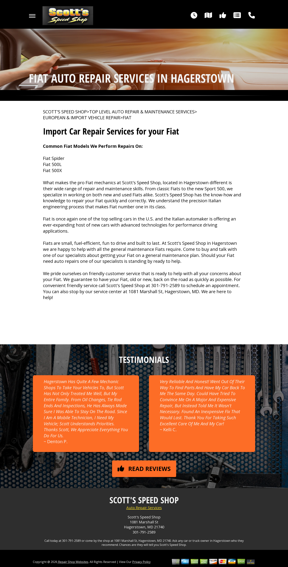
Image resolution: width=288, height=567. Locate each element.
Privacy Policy (141, 562)
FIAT (127, 118)
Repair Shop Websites (72, 562)
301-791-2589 (165, 285)
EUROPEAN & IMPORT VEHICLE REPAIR (81, 118)
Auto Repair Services (144, 507)
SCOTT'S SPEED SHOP (65, 112)
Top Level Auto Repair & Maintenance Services (142, 112)
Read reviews (144, 469)
